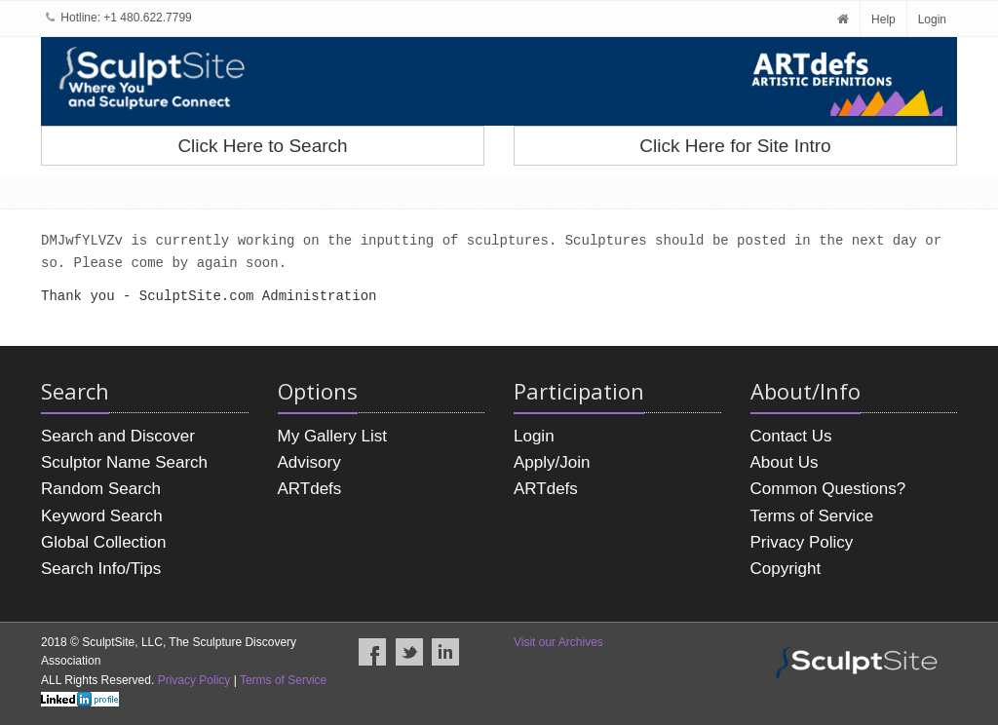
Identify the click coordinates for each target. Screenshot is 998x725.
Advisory (309, 462)
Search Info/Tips (101, 568)
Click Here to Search (262, 145)
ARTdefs (310, 488)
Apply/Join (552, 462)
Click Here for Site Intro (734, 145)
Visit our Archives (558, 642)
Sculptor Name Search (124, 462)
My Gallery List (332, 436)
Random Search (101, 488)
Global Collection (104, 542)
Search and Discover (118, 436)
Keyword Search (102, 516)
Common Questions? (828, 488)
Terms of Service (812, 516)
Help (883, 19)
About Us (784, 462)
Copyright (786, 568)
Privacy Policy (802, 542)
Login (932, 19)
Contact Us (791, 436)
